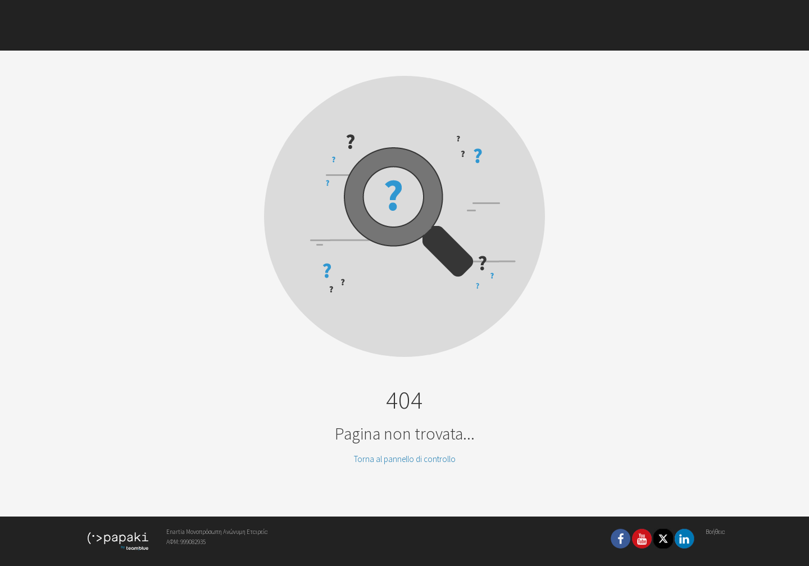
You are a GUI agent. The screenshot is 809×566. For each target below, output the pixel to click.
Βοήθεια (715, 532)
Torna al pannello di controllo (405, 459)
